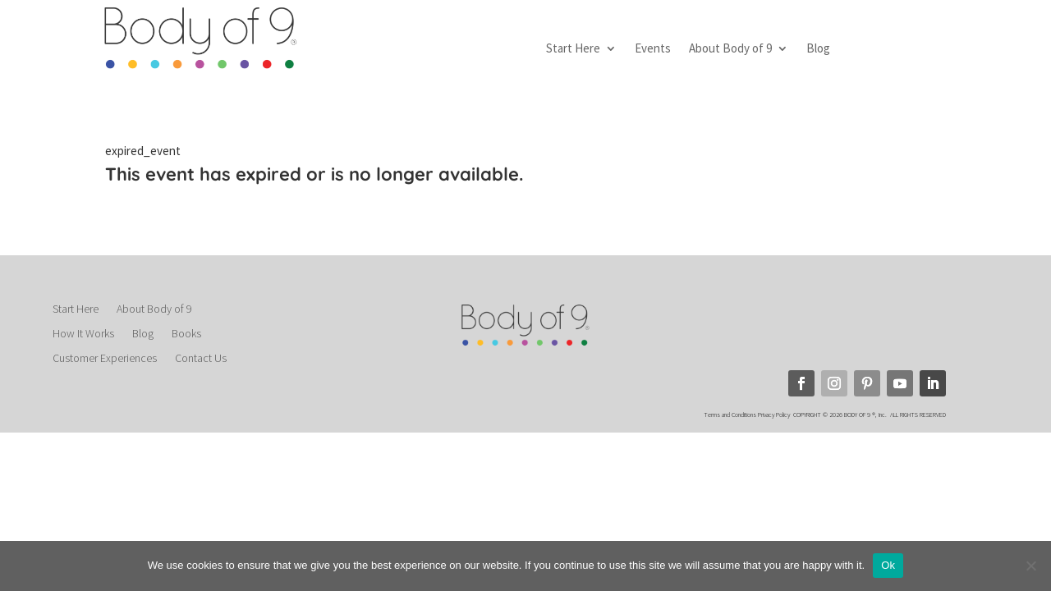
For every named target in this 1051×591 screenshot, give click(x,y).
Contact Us (201, 358)
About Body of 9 (730, 49)
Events (653, 49)
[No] (1030, 565)
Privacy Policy (775, 414)
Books (186, 334)
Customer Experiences (105, 358)
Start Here (573, 49)
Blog (818, 49)
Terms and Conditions (730, 414)
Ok (888, 565)
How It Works (83, 334)
